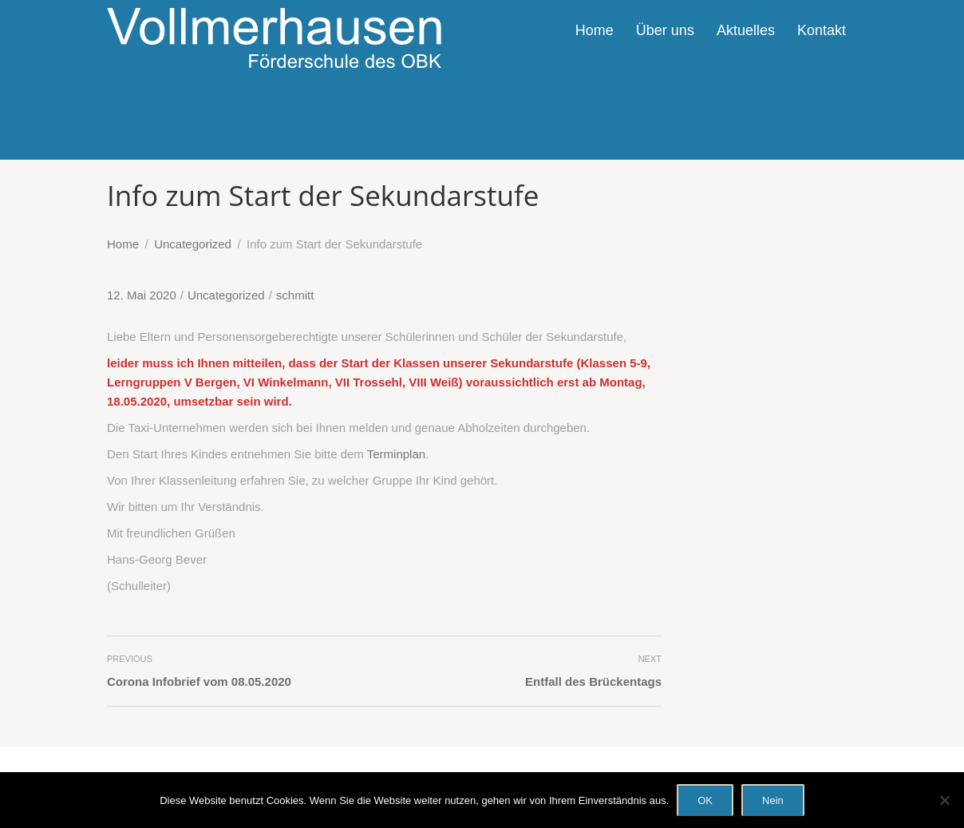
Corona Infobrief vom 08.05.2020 (199, 681)
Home (594, 30)
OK (705, 800)
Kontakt (821, 30)
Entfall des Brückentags (593, 681)
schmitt (295, 295)
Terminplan (396, 454)
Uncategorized (226, 295)
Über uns (665, 30)
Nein (773, 800)
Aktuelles (746, 30)
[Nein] (944, 800)
